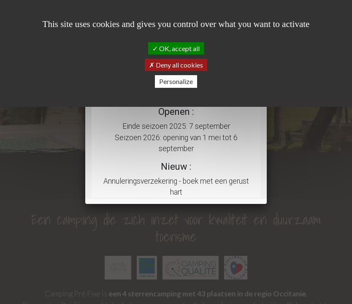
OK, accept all (176, 48)
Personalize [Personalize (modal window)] (176, 81)
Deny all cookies (176, 65)
